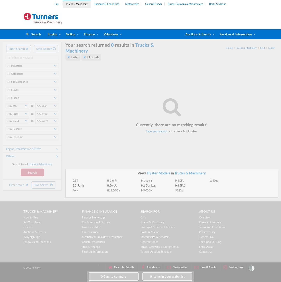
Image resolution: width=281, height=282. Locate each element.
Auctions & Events (34, 232)
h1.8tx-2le (93, 57)
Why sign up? (31, 237)
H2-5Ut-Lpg (148, 185)
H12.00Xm (113, 190)
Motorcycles (132, 3)
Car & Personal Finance (96, 222)
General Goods (153, 3)
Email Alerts (206, 246)
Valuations (111, 34)
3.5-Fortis (78, 185)
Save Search (46, 48)
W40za (214, 180)
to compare (113, 276)
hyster (271, 47)
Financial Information (95, 251)
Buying (52, 34)
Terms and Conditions (212, 227)
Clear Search (19, 185)
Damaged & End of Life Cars (157, 227)
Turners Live (206, 237)
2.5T (75, 180)
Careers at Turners (210, 222)
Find (262, 47)
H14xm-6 (147, 180)
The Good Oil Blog (210, 241)
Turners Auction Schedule (156, 251)
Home (229, 47)
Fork (75, 190)
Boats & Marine (217, 3)
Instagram (233, 267)
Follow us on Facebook (37, 241)
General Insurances (93, 241)
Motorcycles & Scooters (154, 237)
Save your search (156, 131)
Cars (57, 3)
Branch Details (121, 267)
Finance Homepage (93, 217)
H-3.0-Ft (112, 180)
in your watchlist (167, 276)
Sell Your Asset (32, 222)
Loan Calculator (91, 227)
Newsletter (177, 267)
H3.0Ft (179, 180)
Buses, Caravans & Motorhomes (185, 3)
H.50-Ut (112, 185)
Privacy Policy (207, 232)
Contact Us (206, 251)
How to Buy (30, 217)
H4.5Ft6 (180, 185)
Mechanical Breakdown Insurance (102, 237)
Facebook (150, 267)
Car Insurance (90, 232)
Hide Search (18, 48)
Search (36, 34)
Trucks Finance (91, 246)
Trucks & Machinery (77, 3)
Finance (89, 34)
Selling (70, 34)
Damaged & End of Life (106, 3)
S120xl (179, 190)
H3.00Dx (146, 190)
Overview (204, 217)
